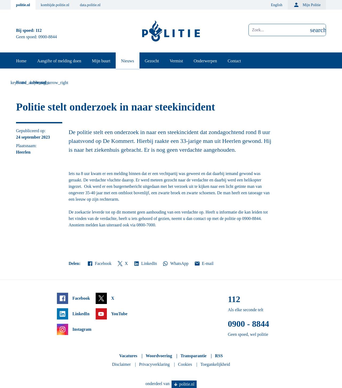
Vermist (176, 61)
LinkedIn (145, 263)
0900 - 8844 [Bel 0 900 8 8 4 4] (248, 324)
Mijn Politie (307, 5)
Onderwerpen (205, 61)
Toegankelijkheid (215, 364)
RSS (219, 355)
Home (21, 61)
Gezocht (152, 61)
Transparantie (193, 355)
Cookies (185, 364)
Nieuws (127, 61)
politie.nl (23, 5)
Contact (234, 61)
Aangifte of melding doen (59, 61)
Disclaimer (121, 364)
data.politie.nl (90, 5)
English (276, 5)
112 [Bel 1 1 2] (39, 30)
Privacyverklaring (154, 364)
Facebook (99, 263)
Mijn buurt (101, 61)
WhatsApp (175, 263)
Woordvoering (159, 355)
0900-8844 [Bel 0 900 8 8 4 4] (47, 37)
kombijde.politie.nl (55, 5)
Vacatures (128, 355)
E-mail (203, 263)
